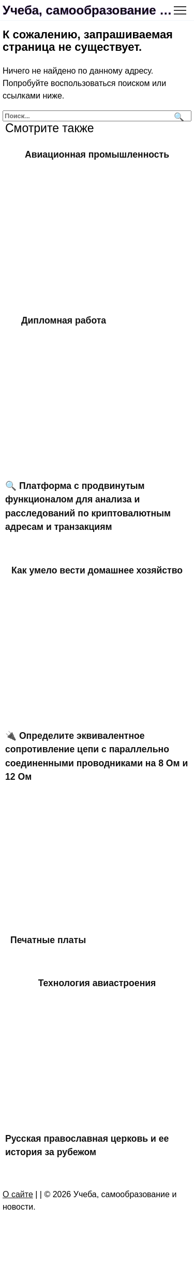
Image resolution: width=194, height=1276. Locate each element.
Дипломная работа (63, 320)
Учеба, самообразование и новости (89, 10)
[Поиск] (178, 115)
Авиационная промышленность (97, 154)
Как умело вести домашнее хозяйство (97, 570)
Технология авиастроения (97, 983)
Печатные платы (48, 939)
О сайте (18, 1194)
